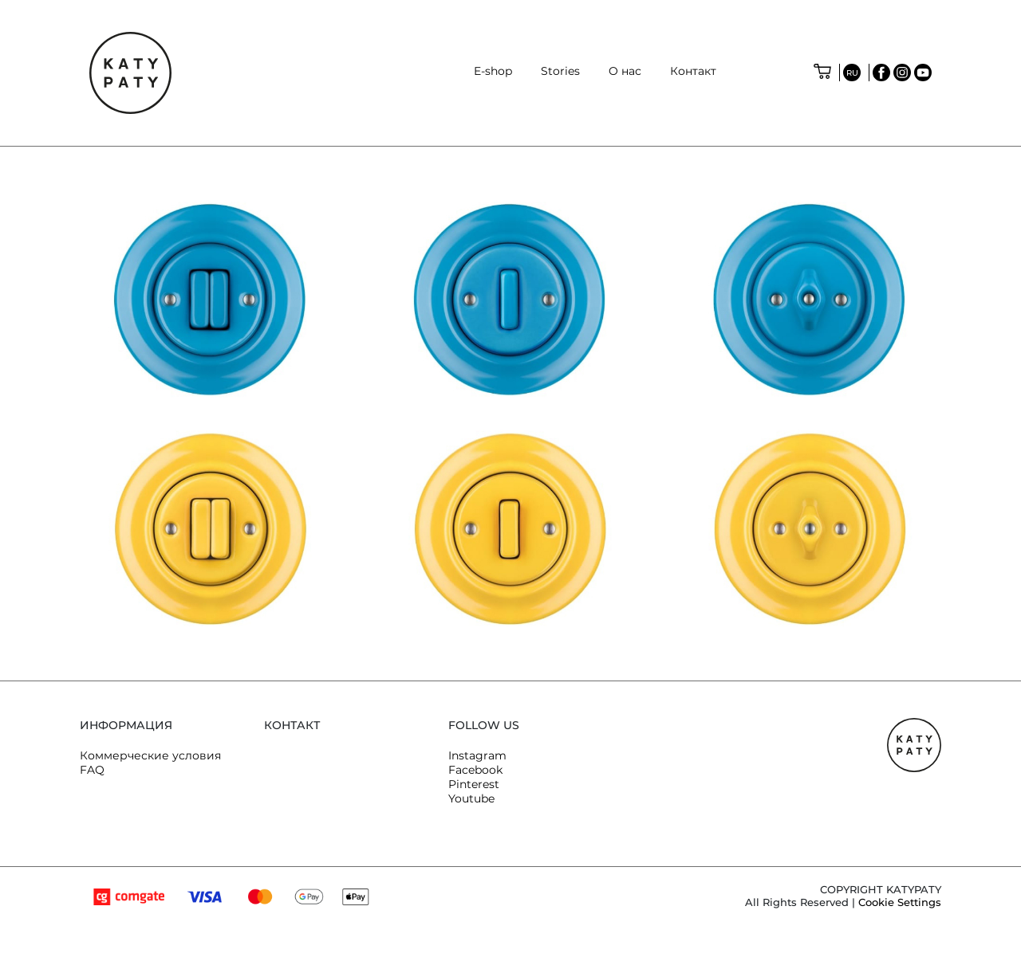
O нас (625, 71)
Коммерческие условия (150, 755)
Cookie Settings (899, 902)
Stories (560, 71)
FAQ (92, 770)
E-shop (493, 71)
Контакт (693, 71)
